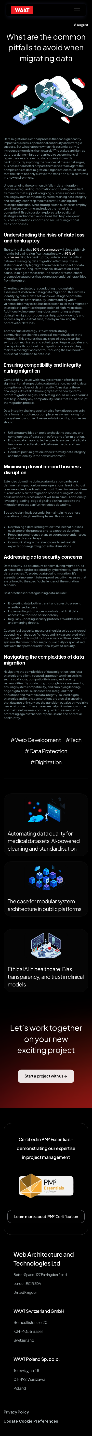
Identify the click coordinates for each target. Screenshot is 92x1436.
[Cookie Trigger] (31, 1421)
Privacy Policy (16, 1411)
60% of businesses (45, 249)
